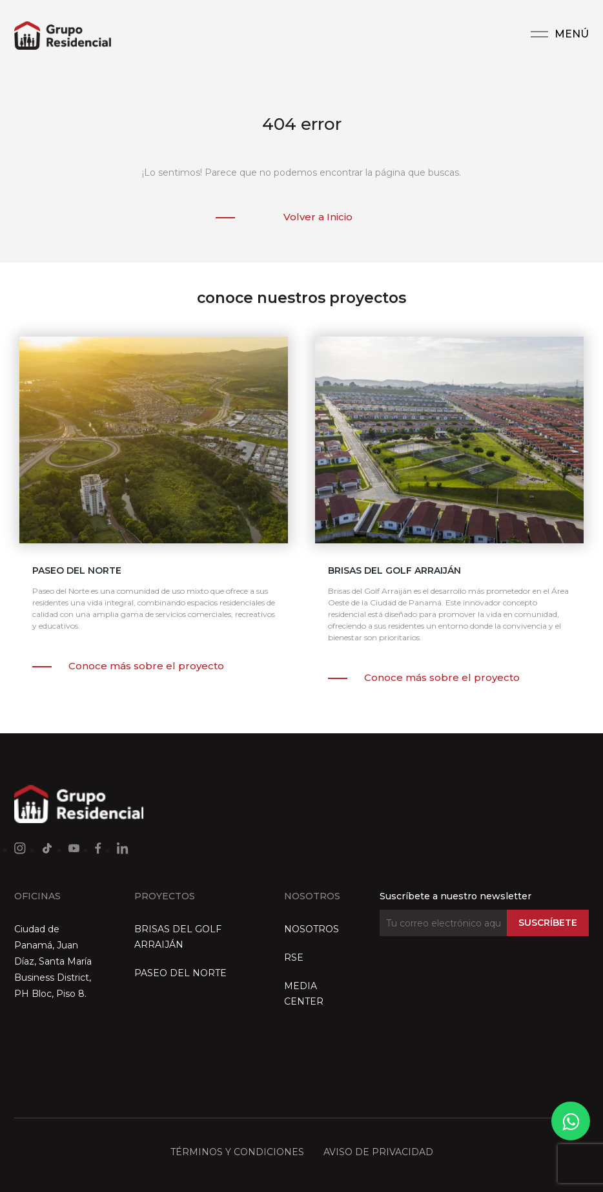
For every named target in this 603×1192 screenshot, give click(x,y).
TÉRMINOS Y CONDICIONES (237, 1152)
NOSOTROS (311, 929)
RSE (293, 957)
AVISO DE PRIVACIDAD (378, 1152)
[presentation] (478, 977)
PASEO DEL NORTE (180, 973)
